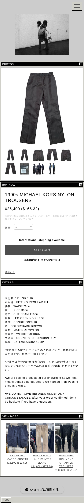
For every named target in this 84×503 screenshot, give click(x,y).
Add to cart (42, 250)
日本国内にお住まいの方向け (42, 259)
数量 (8, 227)
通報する (10, 272)
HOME (6, 500)
